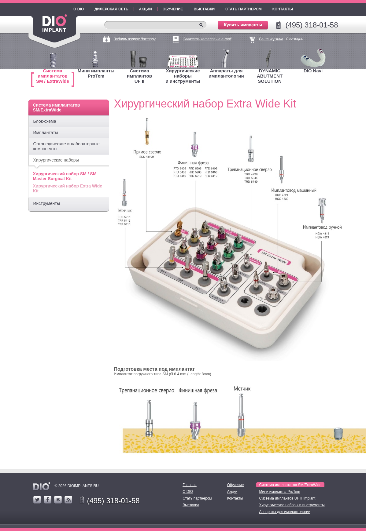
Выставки (204, 9)
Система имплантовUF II (139, 76)
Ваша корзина (271, 39)
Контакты (282, 9)
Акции (145, 9)
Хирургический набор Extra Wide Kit (67, 188)
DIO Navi (313, 70)
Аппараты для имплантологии (226, 73)
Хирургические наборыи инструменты (182, 76)
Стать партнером (243, 9)
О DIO (78, 9)
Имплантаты (45, 132)
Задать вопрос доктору (135, 39)
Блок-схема (44, 121)
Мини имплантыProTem (96, 73)
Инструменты (46, 203)
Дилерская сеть (111, 9)
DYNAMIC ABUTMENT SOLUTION (270, 76)
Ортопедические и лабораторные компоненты (66, 146)
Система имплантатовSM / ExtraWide (52, 76)
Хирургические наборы (56, 160)
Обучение (173, 9)
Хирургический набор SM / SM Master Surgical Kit (65, 176)
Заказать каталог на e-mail (207, 39)
